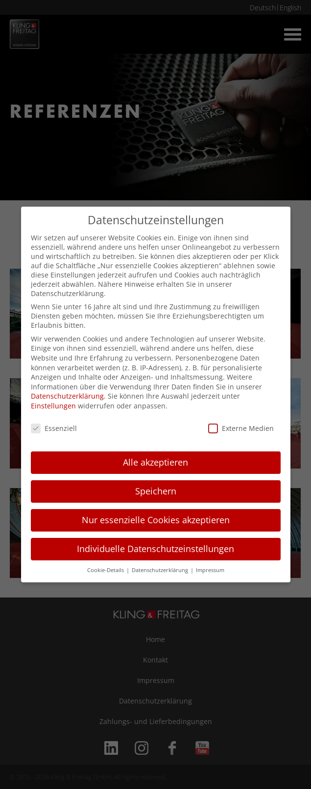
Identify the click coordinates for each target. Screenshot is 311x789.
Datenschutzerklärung (67, 396)
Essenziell (54, 428)
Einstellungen (53, 405)
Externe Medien (241, 428)
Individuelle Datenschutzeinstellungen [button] (155, 548)
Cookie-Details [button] (106, 570)
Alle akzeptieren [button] (155, 462)
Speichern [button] (155, 491)
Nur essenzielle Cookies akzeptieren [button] (156, 520)
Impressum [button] (210, 570)
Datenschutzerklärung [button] (161, 570)
